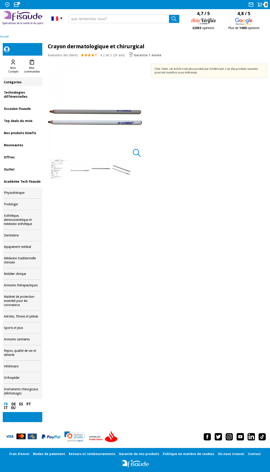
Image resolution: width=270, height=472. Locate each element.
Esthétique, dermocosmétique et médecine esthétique (22, 220)
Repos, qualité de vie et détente (22, 353)
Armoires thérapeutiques (22, 285)
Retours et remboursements (92, 454)
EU (13, 408)
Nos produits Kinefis (22, 133)
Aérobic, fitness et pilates (22, 316)
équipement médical (22, 246)
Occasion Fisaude (22, 108)
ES (21, 404)
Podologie (22, 204)
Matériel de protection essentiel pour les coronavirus (22, 301)
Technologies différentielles (22, 94)
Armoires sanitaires (22, 339)
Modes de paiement (49, 454)
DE (13, 404)
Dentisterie (22, 235)
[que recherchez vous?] (124, 19)
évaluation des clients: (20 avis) (86, 56)
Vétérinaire (22, 366)
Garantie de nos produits (139, 454)
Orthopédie (22, 377)
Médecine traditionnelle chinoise (22, 260)
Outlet (22, 169)
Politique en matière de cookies (188, 454)
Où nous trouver (231, 454)
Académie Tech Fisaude (22, 181)
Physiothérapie (22, 192)
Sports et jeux (22, 328)
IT (6, 408)
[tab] (13, 66)
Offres (22, 157)
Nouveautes (22, 145)
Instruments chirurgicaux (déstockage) (22, 391)
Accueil (4, 36)
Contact (254, 454)
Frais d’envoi (19, 454)
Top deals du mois (22, 120)
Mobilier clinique (22, 273)
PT (29, 404)
